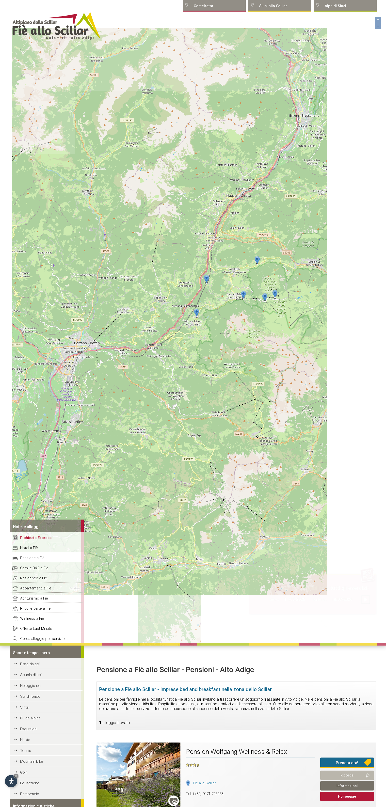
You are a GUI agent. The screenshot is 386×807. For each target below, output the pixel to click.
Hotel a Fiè (29, 548)
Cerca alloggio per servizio (42, 638)
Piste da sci (30, 664)
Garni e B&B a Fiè (34, 568)
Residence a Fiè (33, 578)
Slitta (24, 707)
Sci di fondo (30, 696)
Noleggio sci (30, 685)
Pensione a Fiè (32, 558)
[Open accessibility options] (11, 781)
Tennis (25, 750)
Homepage (347, 796)
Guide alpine (30, 718)
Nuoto (25, 740)
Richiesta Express (35, 538)
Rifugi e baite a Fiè (35, 608)
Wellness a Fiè (32, 618)
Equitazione (29, 783)
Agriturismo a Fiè (34, 598)
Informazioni (347, 786)
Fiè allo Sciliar (204, 783)
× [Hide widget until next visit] (16, 776)
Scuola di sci (31, 675)
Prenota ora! (347, 762)
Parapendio (29, 794)
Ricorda (347, 775)
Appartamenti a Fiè (35, 588)
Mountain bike (31, 761)
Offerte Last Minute (36, 628)
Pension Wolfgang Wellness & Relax (236, 751)
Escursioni (28, 729)
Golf (23, 772)
